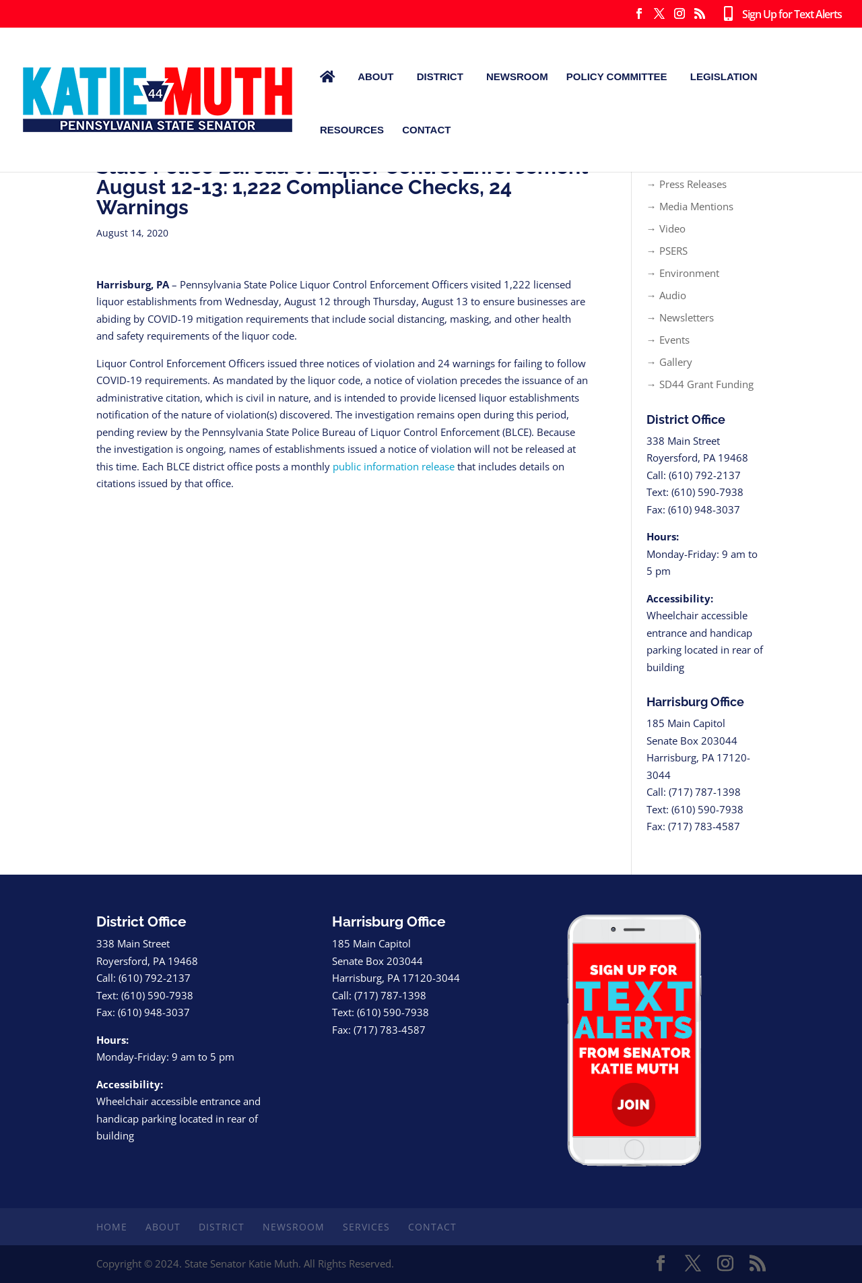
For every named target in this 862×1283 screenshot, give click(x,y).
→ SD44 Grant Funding (700, 384)
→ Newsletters (680, 317)
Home (111, 1226)
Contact (426, 129)
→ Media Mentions (689, 206)
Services (366, 1226)
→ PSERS (667, 250)
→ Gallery (669, 362)
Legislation (724, 76)
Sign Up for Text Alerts (780, 15)
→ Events (668, 339)
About (375, 76)
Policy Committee (616, 76)
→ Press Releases (686, 184)
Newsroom (517, 76)
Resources (352, 129)
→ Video (666, 228)
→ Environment (682, 273)
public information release (394, 466)
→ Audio (666, 295)
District (440, 76)
